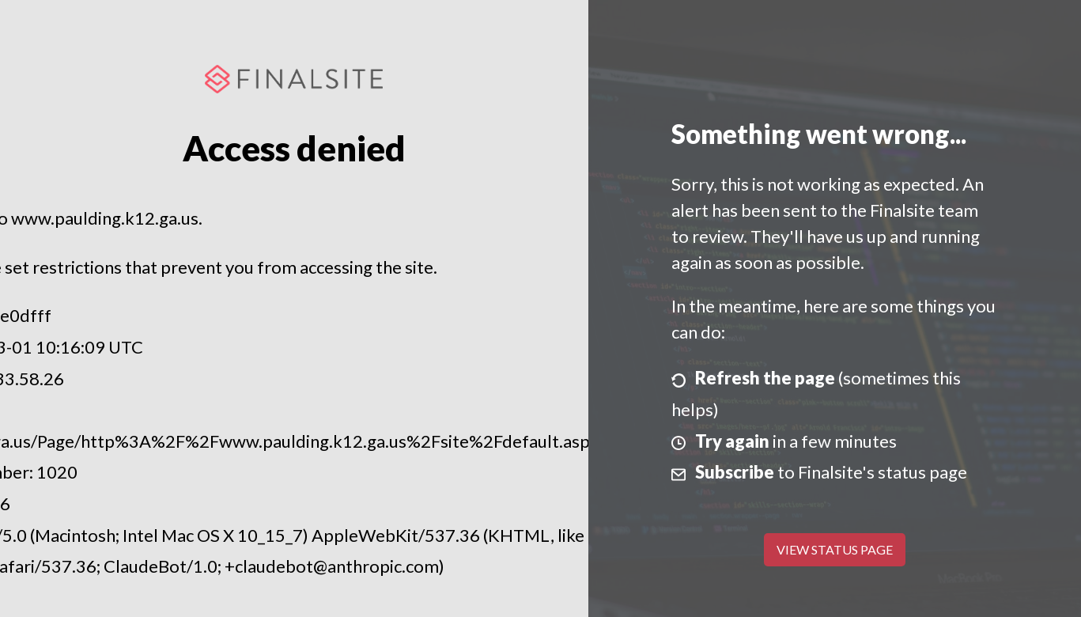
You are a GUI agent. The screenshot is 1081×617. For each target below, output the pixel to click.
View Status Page (835, 549)
